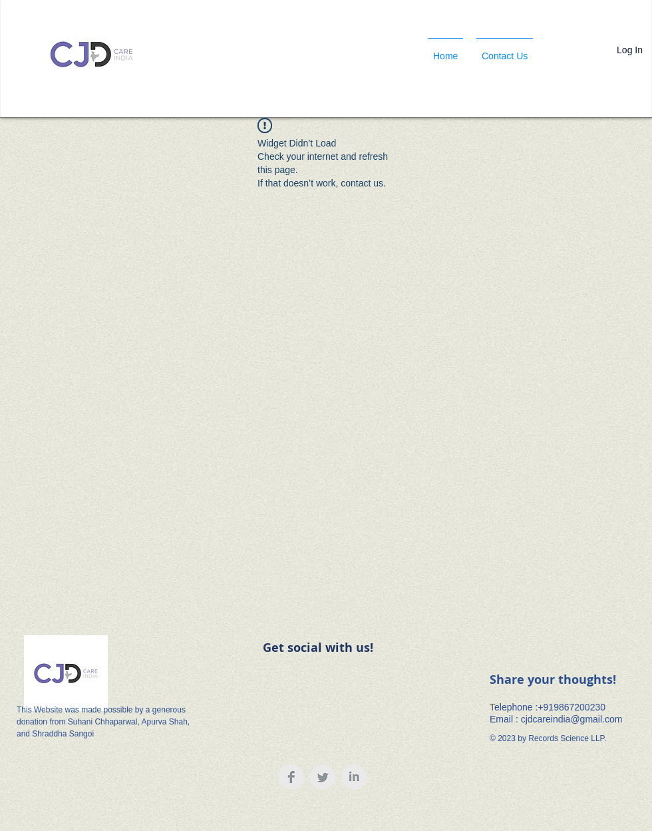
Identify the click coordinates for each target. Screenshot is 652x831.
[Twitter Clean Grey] (322, 777)
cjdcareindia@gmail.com (572, 719)
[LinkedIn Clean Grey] (354, 777)
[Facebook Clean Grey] (291, 777)
